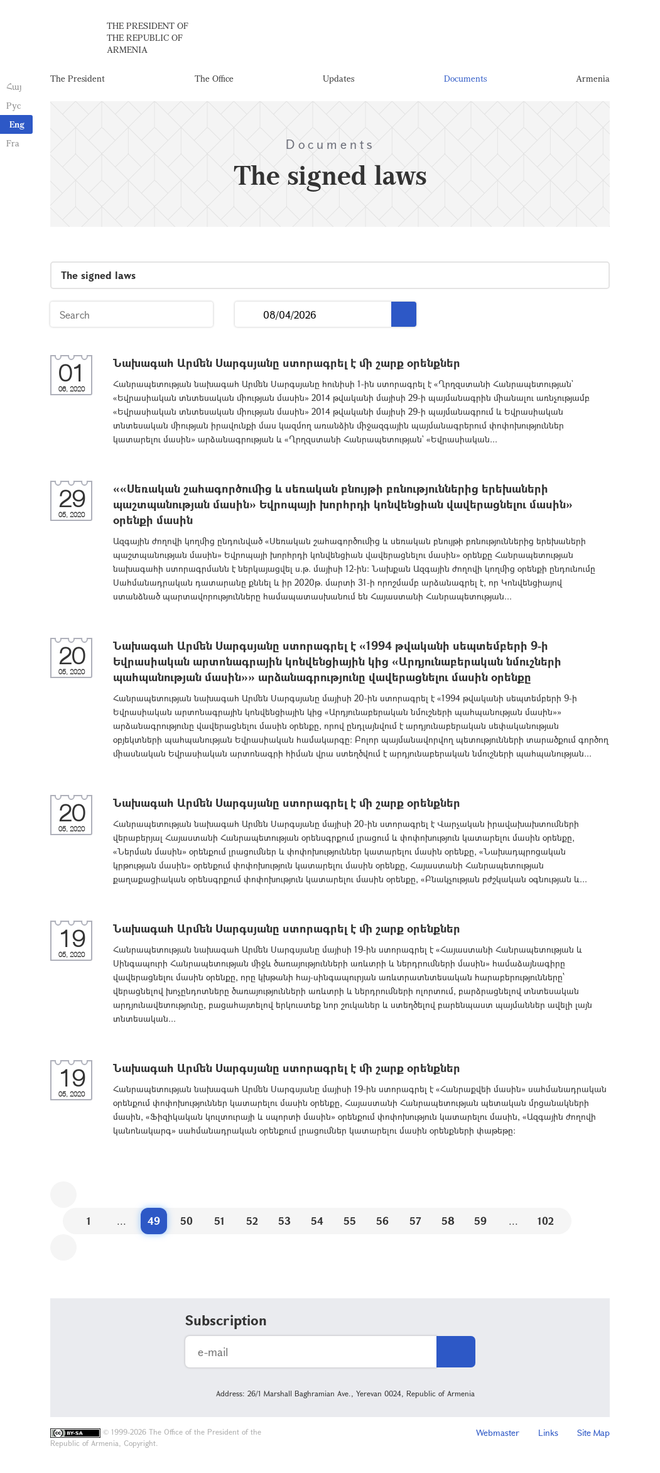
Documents (465, 78)
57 (415, 1220)
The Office (214, 78)
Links (548, 1432)
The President (77, 78)
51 (219, 1220)
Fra (12, 143)
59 (480, 1220)
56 (382, 1220)
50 (186, 1220)
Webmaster (497, 1432)
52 (252, 1220)
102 (546, 1220)
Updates (338, 78)
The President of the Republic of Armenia (147, 37)
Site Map (593, 1432)
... (249, 314)
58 (448, 1220)
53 (284, 1220)
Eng (16, 124)
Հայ (14, 86)
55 (350, 1220)
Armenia (593, 78)
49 (154, 1220)
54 (317, 1220)
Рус (13, 105)
